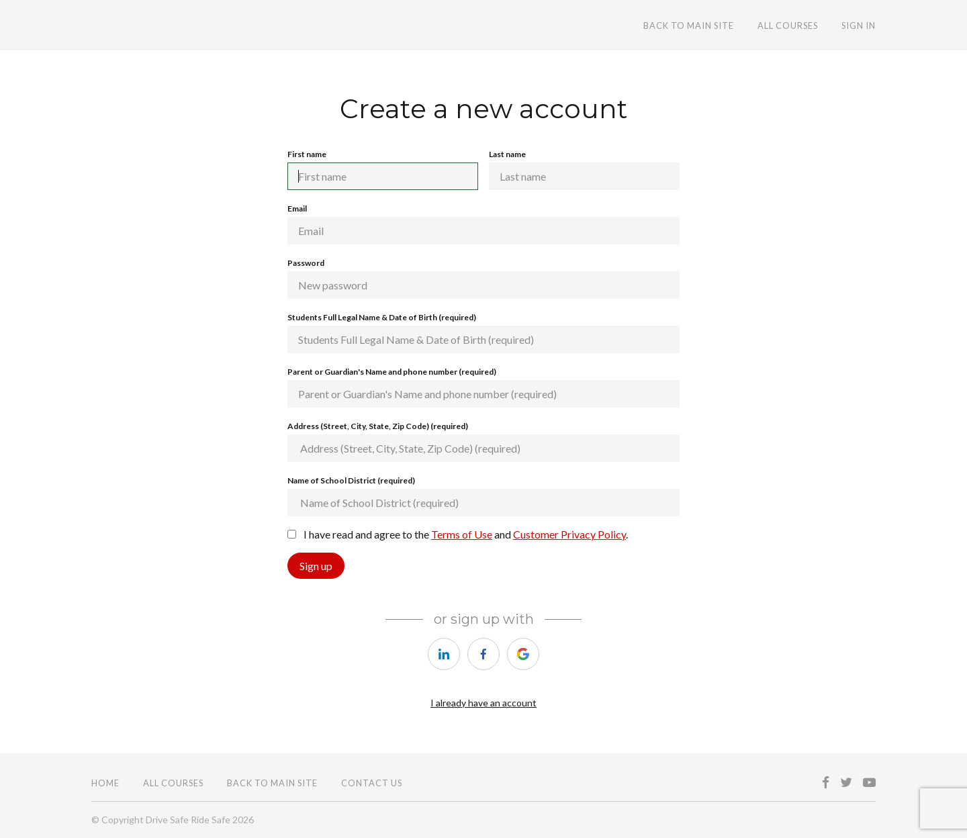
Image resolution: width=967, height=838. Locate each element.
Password (483, 278)
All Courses (787, 25)
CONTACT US (371, 783)
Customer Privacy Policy (569, 534)
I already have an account (483, 702)
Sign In (858, 25)
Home (105, 783)
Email (483, 223)
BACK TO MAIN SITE (688, 25)
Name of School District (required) (483, 495)
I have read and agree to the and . (457, 534)
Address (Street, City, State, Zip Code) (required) (483, 441)
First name (382, 169)
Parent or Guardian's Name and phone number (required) (483, 387)
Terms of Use (461, 534)
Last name (584, 169)
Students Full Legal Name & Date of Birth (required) (483, 332)
